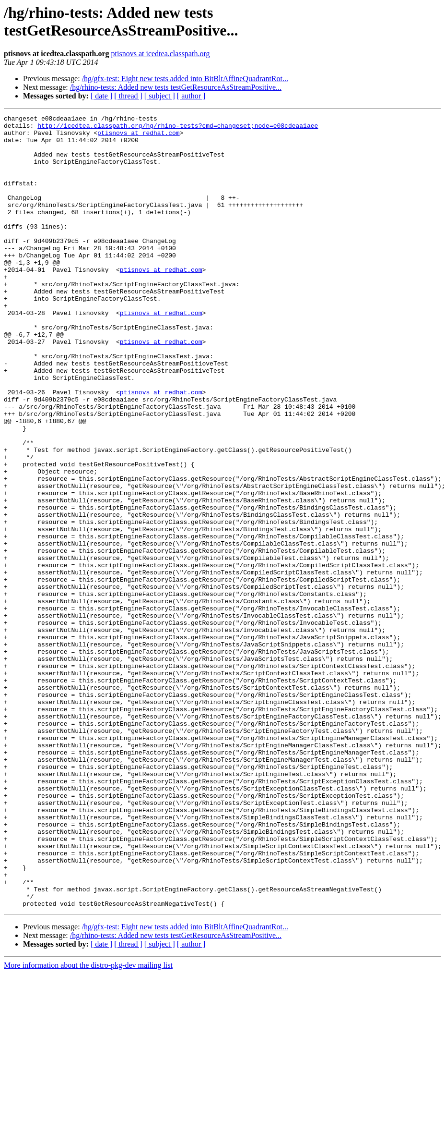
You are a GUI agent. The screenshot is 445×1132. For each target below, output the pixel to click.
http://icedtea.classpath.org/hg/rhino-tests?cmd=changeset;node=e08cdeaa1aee (177, 128)
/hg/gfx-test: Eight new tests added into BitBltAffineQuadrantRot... (185, 78)
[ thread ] (128, 96)
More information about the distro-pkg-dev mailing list (88, 1124)
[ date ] (101, 96)
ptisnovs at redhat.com (138, 137)
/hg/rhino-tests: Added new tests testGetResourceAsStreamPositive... (175, 87)
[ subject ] (159, 96)
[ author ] (191, 96)
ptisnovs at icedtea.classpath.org (160, 53)
